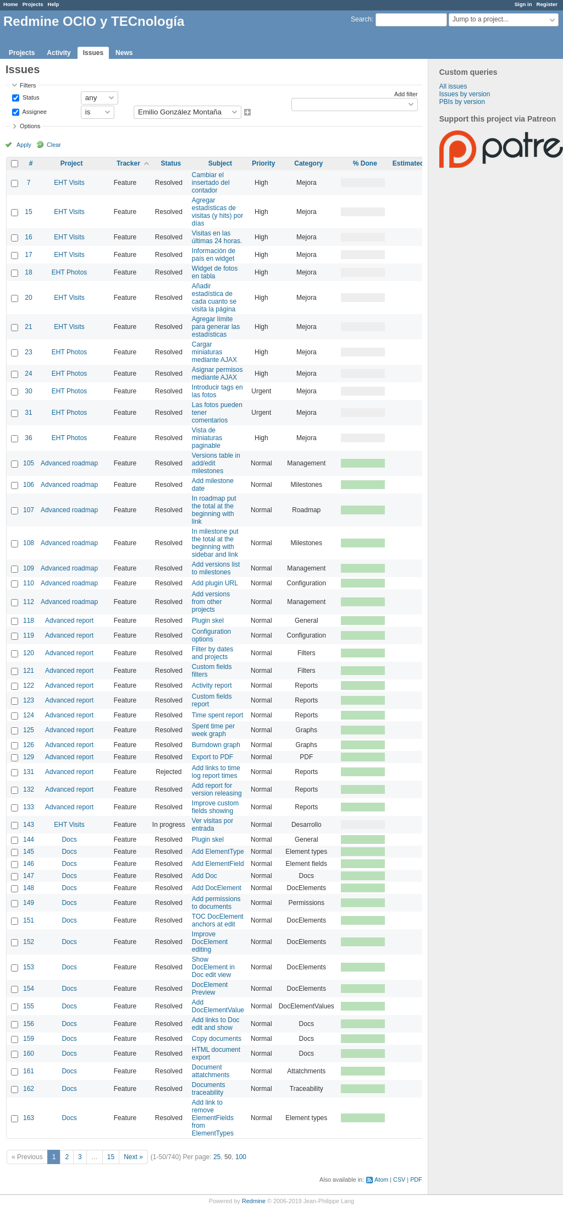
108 (28, 543)
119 (28, 635)
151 (28, 920)
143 (28, 825)
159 (28, 1039)
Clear (54, 144)
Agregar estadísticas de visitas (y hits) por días (217, 211)
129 (28, 757)
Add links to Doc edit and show (216, 1024)
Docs (69, 839)
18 (28, 272)
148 (28, 888)
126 (28, 745)
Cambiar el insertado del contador (211, 182)
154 (28, 988)
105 (28, 463)
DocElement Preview (210, 988)
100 (240, 1157)
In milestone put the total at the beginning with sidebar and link (215, 543)
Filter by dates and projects (212, 653)
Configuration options (211, 635)
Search (361, 19)
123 (28, 700)
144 (28, 839)
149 (28, 903)
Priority (263, 163)
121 (28, 670)
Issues (93, 53)
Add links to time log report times (216, 772)
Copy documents (216, 1039)
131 (28, 772)
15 (28, 212)
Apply (23, 144)
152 (28, 942)
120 (28, 653)
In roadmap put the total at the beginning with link (214, 510)
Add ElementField (218, 864)
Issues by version (464, 94)
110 (28, 583)
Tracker (128, 163)
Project (71, 163)
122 (28, 685)
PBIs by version (462, 102)
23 (28, 352)
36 (28, 438)
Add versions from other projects (211, 601)
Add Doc (204, 876)
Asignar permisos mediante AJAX (217, 373)
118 (28, 620)
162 (28, 1089)
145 (28, 851)
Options (30, 126)
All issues (453, 86)
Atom (381, 1179)
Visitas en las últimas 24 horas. (217, 237)
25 (216, 1157)
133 (28, 807)
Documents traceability (208, 1088)
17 (28, 255)
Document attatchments (211, 1071)
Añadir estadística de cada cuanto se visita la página (214, 297)
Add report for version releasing (217, 789)
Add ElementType (218, 851)
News (124, 53)
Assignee (34, 111)
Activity (58, 53)
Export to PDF (212, 757)
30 (28, 391)
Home (10, 4)
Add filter (406, 94)
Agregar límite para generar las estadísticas (216, 326)
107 (28, 510)
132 (28, 789)
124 (28, 715)
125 (28, 730)
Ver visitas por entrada (212, 824)
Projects (33, 4)
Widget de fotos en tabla (215, 272)
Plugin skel (208, 620)
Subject (220, 163)
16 (28, 237)
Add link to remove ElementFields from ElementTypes (213, 1118)
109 (28, 568)
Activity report (212, 685)
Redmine (254, 1201)
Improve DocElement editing (210, 941)
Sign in (523, 4)
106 (28, 485)
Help (53, 4)
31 (28, 412)
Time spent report (218, 715)
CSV (399, 1179)
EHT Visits (69, 182)
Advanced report (69, 620)
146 (28, 864)
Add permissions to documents (216, 902)
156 (28, 1024)
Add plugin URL (215, 583)
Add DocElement (216, 888)
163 (28, 1118)
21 (28, 327)
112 (28, 602)
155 (28, 1006)
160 (28, 1053)
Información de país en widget (213, 254)
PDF (416, 1179)
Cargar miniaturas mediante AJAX (214, 352)
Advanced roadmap (69, 463)
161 (28, 1071)
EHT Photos (69, 272)
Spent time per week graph (213, 730)
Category (308, 163)
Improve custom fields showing (215, 807)
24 (28, 373)
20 (28, 297)
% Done (365, 163)
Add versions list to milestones (216, 568)
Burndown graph (216, 745)
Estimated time (416, 163)
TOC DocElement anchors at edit (218, 920)
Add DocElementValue (218, 1006)
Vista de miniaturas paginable (207, 437)
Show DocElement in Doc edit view (213, 967)
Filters (28, 85)
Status (30, 97)
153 (28, 967)
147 (28, 876)
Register (547, 4)
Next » (133, 1157)
